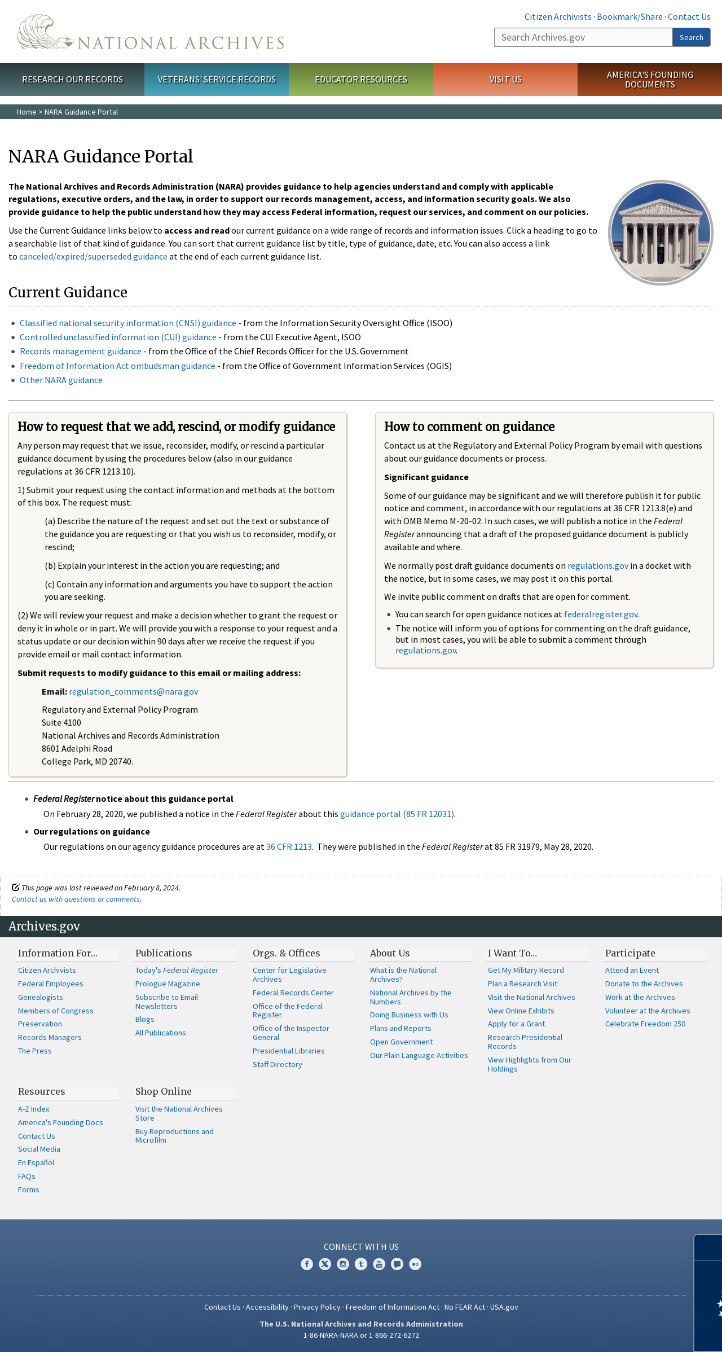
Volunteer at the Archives (647, 1011)
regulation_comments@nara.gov (133, 691)
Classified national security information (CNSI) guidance (128, 322)
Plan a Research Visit (522, 983)
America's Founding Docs (60, 1122)
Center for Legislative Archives (290, 974)
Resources (41, 1091)
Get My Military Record (526, 970)
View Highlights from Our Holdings (529, 1064)
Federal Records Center (293, 992)
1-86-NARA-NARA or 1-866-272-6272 (361, 1335)
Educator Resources (361, 79)
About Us (390, 953)
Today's (176, 970)
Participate (630, 953)
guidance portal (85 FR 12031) (397, 813)
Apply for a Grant (516, 1024)
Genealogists (40, 997)
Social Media (39, 1149)
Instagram (343, 1264)
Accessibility (267, 1307)
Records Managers (50, 1037)
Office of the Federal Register (288, 1010)
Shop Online (163, 1091)
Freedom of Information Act (392, 1307)
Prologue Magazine (167, 983)
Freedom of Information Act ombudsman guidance (117, 365)
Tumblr (361, 1264)
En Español (36, 1162)
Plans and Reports (401, 1028)
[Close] (709, 1247)
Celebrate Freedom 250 (645, 1024)
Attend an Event (632, 970)
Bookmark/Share (630, 16)
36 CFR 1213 (289, 846)
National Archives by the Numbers (411, 997)
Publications (163, 953)
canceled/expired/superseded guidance (93, 256)
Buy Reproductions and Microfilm (174, 1135)
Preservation (40, 1024)
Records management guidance (81, 351)
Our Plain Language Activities (419, 1055)
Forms (28, 1189)
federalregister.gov (600, 614)
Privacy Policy (317, 1307)
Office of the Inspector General (291, 1032)
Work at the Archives (640, 997)
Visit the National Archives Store (179, 1113)
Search (691, 37)
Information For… (58, 953)
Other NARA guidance (61, 379)
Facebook (307, 1264)
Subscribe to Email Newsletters (166, 1001)
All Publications (160, 1033)
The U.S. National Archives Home (150, 31)
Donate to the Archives (644, 983)
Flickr (415, 1264)
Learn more (621, 1332)
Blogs (145, 1019)
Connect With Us (361, 1246)
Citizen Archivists (558, 16)
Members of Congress (56, 1011)
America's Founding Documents (650, 79)
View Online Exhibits (521, 1011)
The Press (35, 1051)
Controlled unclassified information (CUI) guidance (118, 337)
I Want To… (512, 953)
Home (27, 112)
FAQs (27, 1176)
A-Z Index (33, 1109)
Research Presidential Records (525, 1041)
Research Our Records (72, 79)
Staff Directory (277, 1064)
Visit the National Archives (531, 997)
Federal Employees (50, 983)
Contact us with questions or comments (76, 899)
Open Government (401, 1042)
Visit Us (506, 79)
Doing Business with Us (409, 1014)
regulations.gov (597, 565)
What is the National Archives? (403, 974)
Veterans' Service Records (217, 79)
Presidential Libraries (289, 1051)
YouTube (379, 1264)
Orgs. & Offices (286, 953)
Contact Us (689, 16)
